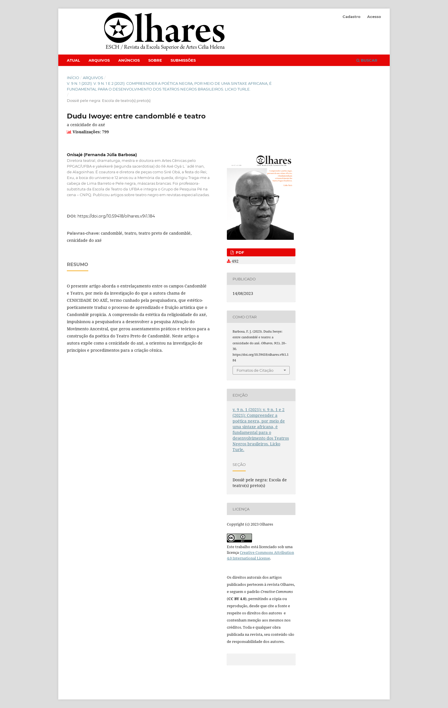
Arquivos (99, 60)
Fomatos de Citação (255, 370)
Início (73, 77)
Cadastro (352, 16)
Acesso (374, 16)
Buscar (366, 60)
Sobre (155, 60)
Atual (73, 60)
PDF (239, 252)
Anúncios (129, 60)
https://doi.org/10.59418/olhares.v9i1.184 (116, 216)
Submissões (183, 60)
